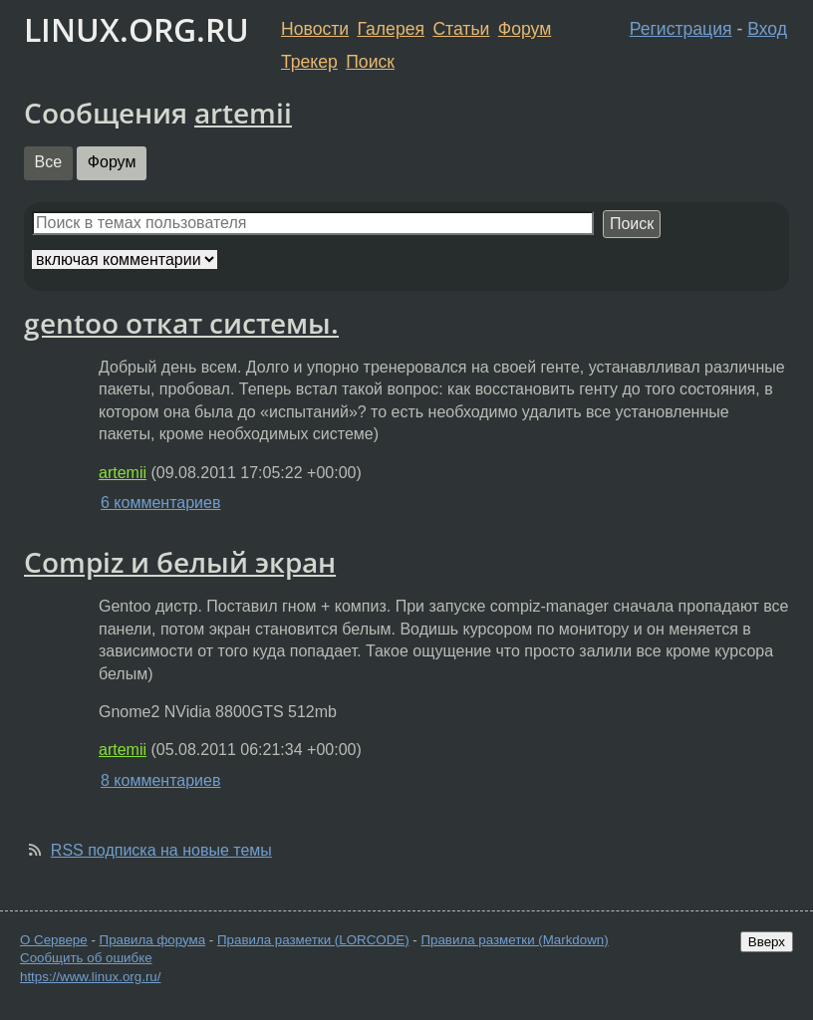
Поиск (370, 62)
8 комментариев (160, 780)
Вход (767, 29)
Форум (524, 29)
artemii (243, 112)
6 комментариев (160, 502)
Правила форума (153, 939)
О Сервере (54, 939)
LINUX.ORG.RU (136, 29)
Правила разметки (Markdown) (514, 939)
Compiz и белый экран (180, 562)
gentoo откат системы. (181, 323)
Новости (315, 29)
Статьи (460, 29)
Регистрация (681, 29)
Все (49, 161)
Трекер (309, 62)
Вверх (766, 941)
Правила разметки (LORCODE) (313, 939)
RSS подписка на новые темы (161, 850)
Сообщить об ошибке (86, 957)
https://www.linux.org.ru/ (90, 976)
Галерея (391, 29)
